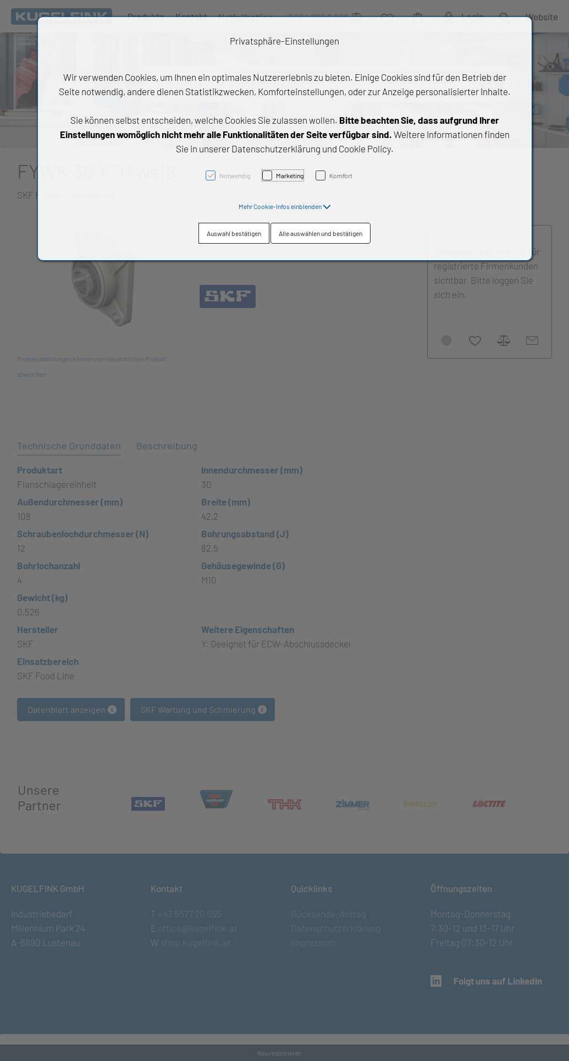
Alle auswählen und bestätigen (320, 233)
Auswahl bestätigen (234, 233)
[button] (285, 206)
